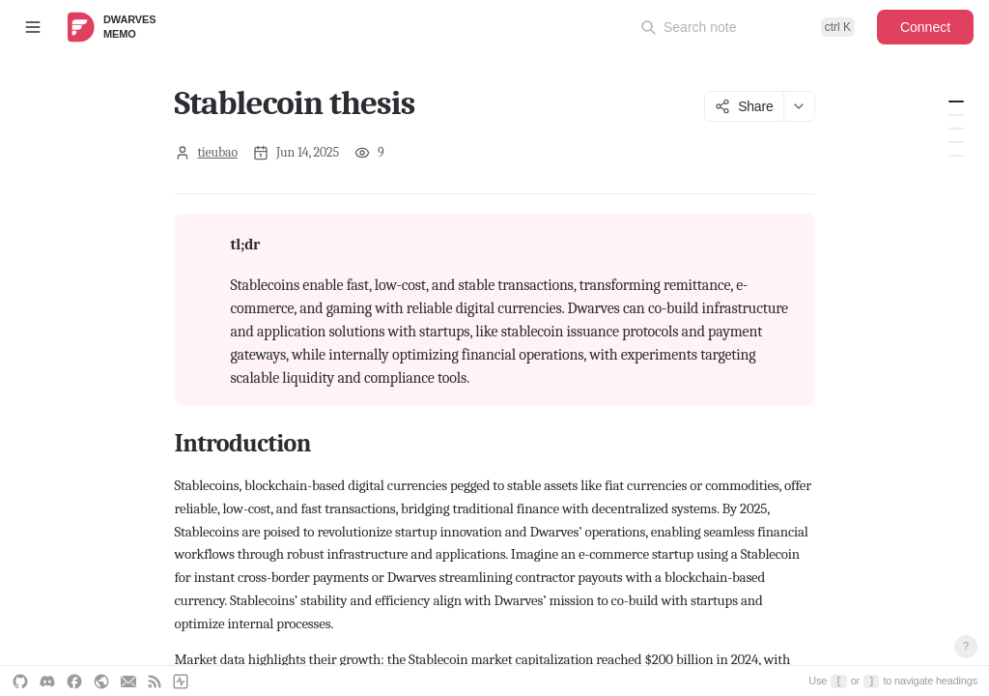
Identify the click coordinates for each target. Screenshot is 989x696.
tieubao (218, 152)
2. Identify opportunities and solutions (956, 129)
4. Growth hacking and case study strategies (956, 156)
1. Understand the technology (956, 115)
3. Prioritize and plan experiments (956, 142)
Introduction (956, 101)
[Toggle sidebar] (32, 27)
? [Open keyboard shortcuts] (966, 646)
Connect (925, 27)
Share (744, 106)
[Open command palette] (747, 27)
